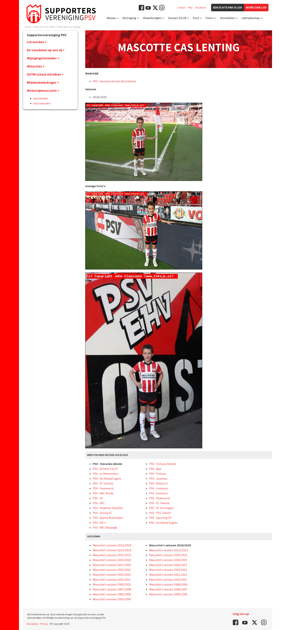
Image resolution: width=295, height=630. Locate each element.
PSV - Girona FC (102, 513)
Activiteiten (227, 18)
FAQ (190, 7)
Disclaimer (32, 623)
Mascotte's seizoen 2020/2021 (168, 555)
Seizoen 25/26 (177, 18)
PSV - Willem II (158, 483)
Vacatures (200, 7)
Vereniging (129, 18)
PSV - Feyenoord (103, 488)
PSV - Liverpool (158, 488)
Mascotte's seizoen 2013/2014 (112, 575)
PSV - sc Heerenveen (105, 474)
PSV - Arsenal (157, 474)
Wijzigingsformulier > (43, 58)
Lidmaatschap (250, 18)
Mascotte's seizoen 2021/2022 (112, 555)
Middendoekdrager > (43, 82)
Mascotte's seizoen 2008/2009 (168, 584)
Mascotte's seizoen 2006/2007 (168, 589)
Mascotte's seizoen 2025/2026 (112, 545)
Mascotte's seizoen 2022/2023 (168, 550)
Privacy (44, 623)
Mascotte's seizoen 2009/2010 (112, 584)
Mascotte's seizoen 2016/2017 (168, 565)
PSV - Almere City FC (105, 469)
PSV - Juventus (158, 479)
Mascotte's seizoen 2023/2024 (112, 550)
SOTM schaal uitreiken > (45, 74)
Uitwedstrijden (152, 18)
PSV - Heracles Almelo (107, 81)
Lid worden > (37, 42)
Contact (181, 7)
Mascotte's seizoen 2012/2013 (168, 575)
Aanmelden (40, 98)
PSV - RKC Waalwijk (105, 528)
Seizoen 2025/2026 (44, 26)
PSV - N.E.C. (100, 523)
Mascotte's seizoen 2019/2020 (112, 560)
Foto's (210, 18)
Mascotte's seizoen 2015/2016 (112, 570)
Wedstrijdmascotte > (43, 90)
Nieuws (111, 18)
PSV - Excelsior (158, 493)
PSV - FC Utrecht (103, 483)
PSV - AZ (98, 498)
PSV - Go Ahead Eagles (107, 479)
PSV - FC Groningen (161, 508)
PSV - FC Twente (159, 503)
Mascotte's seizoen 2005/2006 (112, 594)
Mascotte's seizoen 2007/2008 (112, 589)
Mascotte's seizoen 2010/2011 (168, 580)
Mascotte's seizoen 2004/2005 (168, 594)
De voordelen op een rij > (46, 50)
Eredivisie (128, 81)
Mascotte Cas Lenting (69, 26)
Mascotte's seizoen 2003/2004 (112, 599)
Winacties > (36, 66)
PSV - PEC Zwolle (160, 513)
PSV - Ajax (155, 469)
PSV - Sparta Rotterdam (108, 518)
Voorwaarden (41, 103)
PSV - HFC (99, 503)
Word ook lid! (256, 7)
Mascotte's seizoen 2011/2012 (112, 580)
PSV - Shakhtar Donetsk (108, 508)
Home (28, 26)
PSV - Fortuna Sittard (162, 464)
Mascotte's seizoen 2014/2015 (168, 570)
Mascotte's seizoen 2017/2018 (112, 565)
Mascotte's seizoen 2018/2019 (168, 560)
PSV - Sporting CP (160, 518)
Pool (196, 18)
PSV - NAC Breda (103, 493)
